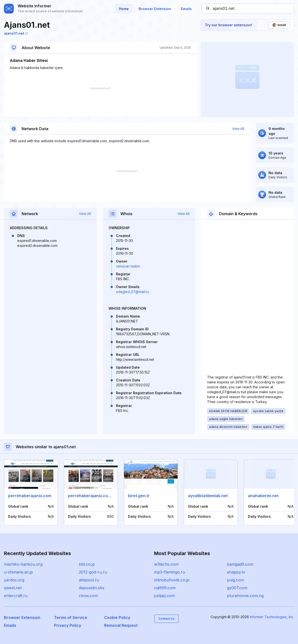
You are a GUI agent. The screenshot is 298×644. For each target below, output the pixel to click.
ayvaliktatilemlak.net (208, 495)
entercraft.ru (16, 595)
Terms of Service (70, 617)
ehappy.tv (236, 572)
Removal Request (121, 625)
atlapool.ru (89, 579)
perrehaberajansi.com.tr (91, 495)
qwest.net (13, 587)
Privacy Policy (67, 625)
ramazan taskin (128, 266)
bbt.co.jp (87, 564)
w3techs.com (166, 564)
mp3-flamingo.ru (169, 572)
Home (124, 9)
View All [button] (238, 129)
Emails (186, 9)
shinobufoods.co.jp (171, 579)
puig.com (235, 579)
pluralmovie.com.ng (245, 595)
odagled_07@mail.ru (132, 292)
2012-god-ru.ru (93, 572)
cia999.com (165, 587)
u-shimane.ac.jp (18, 572)
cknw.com (88, 595)
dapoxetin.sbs (91, 587)
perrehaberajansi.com (29, 495)
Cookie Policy (117, 617)
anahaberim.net (263, 495)
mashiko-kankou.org (23, 564)
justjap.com (164, 595)
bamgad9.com (240, 564)
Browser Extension (155, 9)
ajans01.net (16, 33)
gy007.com (237, 587)
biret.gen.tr (139, 495)
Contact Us (166, 618)
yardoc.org (14, 579)
